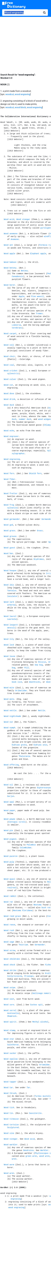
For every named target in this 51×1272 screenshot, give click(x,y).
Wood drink (9, 399)
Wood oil (8, 785)
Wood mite (9, 688)
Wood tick (9, 1107)
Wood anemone (11, 234)
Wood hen (8, 553)
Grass (40, 531)
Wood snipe (9, 988)
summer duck (25, 419)
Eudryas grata (19, 745)
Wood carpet (10, 334)
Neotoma (38, 905)
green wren (31, 1156)
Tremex (39, 314)
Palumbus (31, 845)
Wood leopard (11, 625)
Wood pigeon (10, 839)
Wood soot (9, 999)
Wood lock (9, 645)
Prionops (28, 976)
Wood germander (12, 519)
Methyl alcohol (40, 1022)
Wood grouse (10, 536)
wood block (20, 107)
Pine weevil (37, 296)
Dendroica (28, 1150)
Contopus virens (17, 822)
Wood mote (9, 699)
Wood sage (9, 942)
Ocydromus (39, 559)
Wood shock (9, 965)
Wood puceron (11, 856)
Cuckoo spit (36, 1005)
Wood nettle (10, 711)
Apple (21, 296)
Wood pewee (9, 819)
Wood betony (10, 268)
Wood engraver (11, 436)
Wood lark (9, 602)
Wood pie (8, 830)
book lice (17, 682)
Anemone (15, 239)
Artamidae (44, 1065)
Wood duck (9, 405)
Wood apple (9, 254)
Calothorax (13, 1045)
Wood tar (8, 1087)
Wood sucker (10, 1053)
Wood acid (9, 219)
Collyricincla (14, 976)
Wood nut (8, 722)
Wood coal (9, 365)
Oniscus (42, 662)
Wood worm (9, 1165)
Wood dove (9, 393)
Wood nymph (9, 728)
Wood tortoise (11, 1125)
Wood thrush (10, 1093)
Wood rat (8, 902)
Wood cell (9, 345)
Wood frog (9, 505)
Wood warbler (11, 1145)
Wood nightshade (12, 716)
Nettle (41, 711)
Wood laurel (10, 616)
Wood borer (9, 285)
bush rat (46, 908)
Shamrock (11, 1016)
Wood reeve (9, 925)
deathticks (34, 682)
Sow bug (39, 665)
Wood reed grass (12, 916)
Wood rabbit (10, 896)
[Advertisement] (25, 43)
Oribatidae (21, 691)
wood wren (44, 1156)
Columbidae (25, 848)
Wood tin (8, 1113)
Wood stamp (9, 1030)
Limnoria (16, 325)
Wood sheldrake (12, 959)
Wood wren (9, 1173)
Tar (28, 1087)
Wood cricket (11, 371)
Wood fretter (11, 493)
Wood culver (10, 379)
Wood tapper (10, 1082)
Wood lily (9, 639)
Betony (24, 271)
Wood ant (8, 245)
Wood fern (9, 473)
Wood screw (9, 950)
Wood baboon (10, 262)
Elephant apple (38, 254)
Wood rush (9, 930)
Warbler (44, 1150)
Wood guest (9, 548)
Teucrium (23, 945)
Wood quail (9, 879)
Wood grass (9, 531)
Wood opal (9, 802)
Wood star (9, 1039)
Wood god (8, 525)
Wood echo (9, 431)
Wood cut (8, 385)
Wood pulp (9, 862)
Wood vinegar (23, 219)
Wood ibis (9, 585)
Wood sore (9, 1005)
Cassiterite (35, 1113)
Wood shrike (10, 970)
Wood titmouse (11, 1119)
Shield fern (35, 473)
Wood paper (9, 810)
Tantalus (11, 591)
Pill (26, 668)
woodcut (9, 94)
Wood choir (9, 356)
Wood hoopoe (10, 571)
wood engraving (22, 94)
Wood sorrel (10, 1010)
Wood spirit (10, 1022)
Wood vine (9, 1133)
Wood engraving (12, 459)
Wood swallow (11, 1059)
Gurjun (10, 796)
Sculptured (13, 1127)
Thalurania (24, 756)
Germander (40, 945)
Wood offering (11, 765)
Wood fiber (9, 479)
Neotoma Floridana (22, 910)
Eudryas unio (40, 745)
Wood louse (9, 656)
